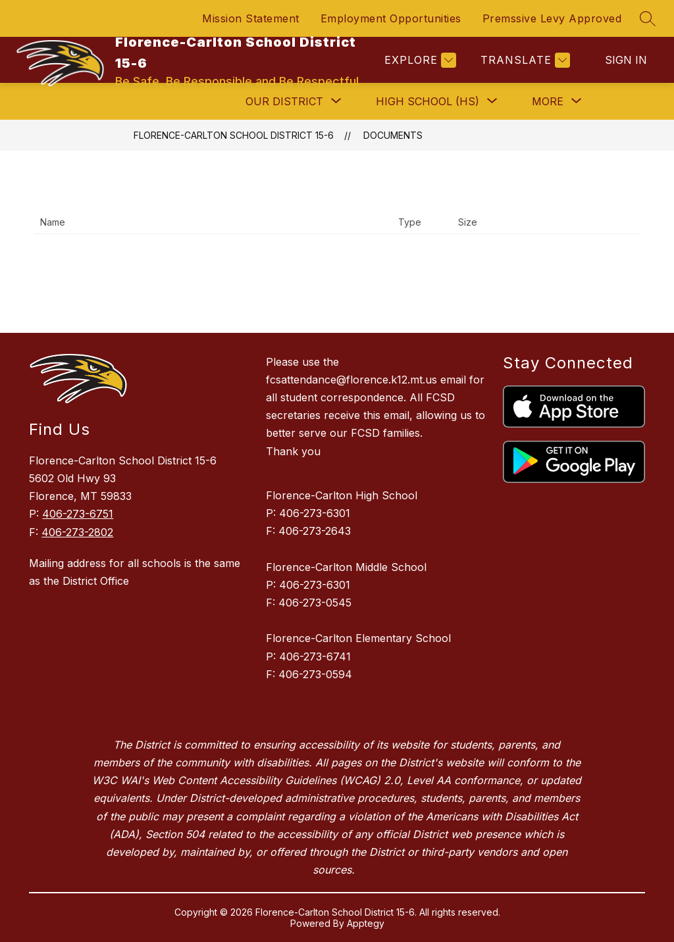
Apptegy (365, 923)
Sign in (626, 59)
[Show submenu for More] (547, 101)
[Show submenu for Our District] (284, 101)
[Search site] (648, 18)
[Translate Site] (523, 60)
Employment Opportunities (391, 18)
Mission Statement (250, 18)
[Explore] (418, 60)
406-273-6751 (77, 513)
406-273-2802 (77, 532)
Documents (393, 135)
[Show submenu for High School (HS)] (427, 101)
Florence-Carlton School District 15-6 (234, 135)
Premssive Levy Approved (552, 18)
